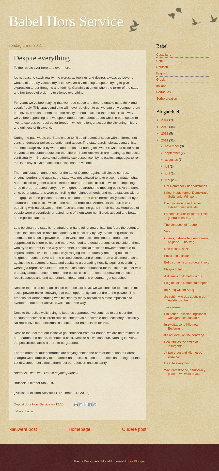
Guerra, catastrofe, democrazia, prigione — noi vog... (186, 240)
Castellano (163, 54)
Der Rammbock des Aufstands (185, 186)
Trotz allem (172, 307)
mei (168, 180)
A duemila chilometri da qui (183, 276)
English (30, 411)
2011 (165, 140)
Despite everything (177, 363)
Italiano (161, 86)
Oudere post (134, 429)
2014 (165, 120)
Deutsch (162, 67)
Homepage (79, 429)
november (172, 146)
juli (167, 166)
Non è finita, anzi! (176, 249)
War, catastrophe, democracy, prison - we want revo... (185, 372)
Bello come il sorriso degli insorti (186, 262)
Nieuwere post (23, 429)
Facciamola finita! (176, 256)
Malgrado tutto (174, 269)
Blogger (139, 461)
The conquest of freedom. (182, 225)
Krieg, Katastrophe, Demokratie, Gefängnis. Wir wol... (186, 194)
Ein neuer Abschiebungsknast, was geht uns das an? (185, 315)
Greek (160, 79)
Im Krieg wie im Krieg (179, 290)
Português (163, 92)
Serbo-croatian (166, 98)
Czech (160, 61)
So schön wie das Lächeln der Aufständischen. (185, 298)
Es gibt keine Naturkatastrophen (186, 283)
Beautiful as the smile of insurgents (181, 344)
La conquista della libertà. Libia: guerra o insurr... (186, 215)
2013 (165, 127)
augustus (172, 159)
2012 (165, 133)
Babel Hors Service (66, 21)
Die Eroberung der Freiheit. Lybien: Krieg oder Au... (183, 205)
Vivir (167, 231)
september (173, 153)
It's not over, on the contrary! (184, 335)
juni (168, 173)
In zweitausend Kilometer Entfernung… (182, 326)
